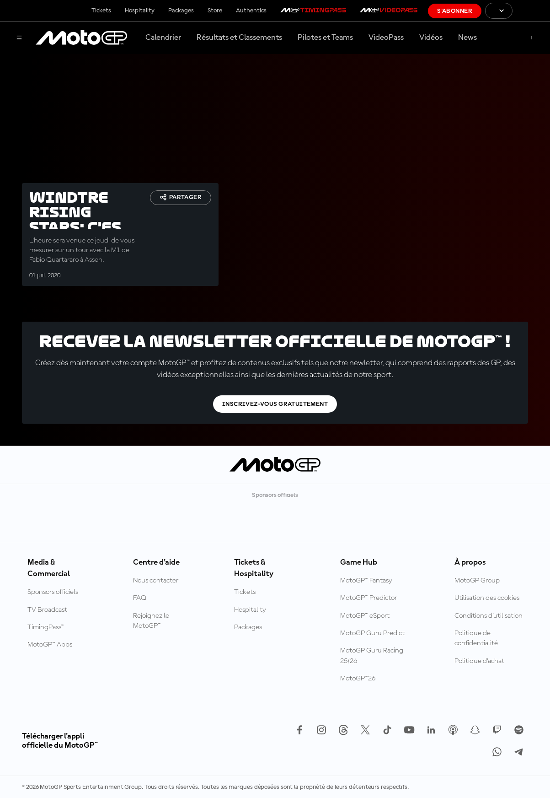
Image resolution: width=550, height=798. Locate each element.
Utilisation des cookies (486, 598)
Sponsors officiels (52, 592)
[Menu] (19, 38)
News (467, 37)
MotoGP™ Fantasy (366, 580)
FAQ (139, 598)
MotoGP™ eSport (365, 616)
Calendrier (163, 37)
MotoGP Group (477, 580)
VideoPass (386, 37)
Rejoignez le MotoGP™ (151, 621)
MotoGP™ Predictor (368, 598)
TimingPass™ (45, 627)
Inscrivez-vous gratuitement (275, 404)
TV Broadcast (47, 610)
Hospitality (140, 10)
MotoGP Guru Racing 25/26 (371, 655)
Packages (181, 10)
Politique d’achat (479, 661)
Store (215, 10)
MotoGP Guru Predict (372, 633)
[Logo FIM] (531, 10)
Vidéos (431, 37)
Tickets (101, 10)
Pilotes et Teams (325, 37)
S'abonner (454, 11)
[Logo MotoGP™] (81, 38)
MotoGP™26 (357, 678)
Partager (181, 197)
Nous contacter (155, 580)
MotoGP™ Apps (49, 644)
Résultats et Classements (239, 37)
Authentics (251, 10)
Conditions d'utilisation (488, 616)
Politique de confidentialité (476, 638)
